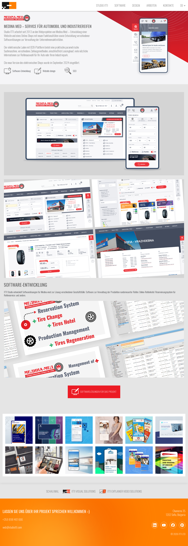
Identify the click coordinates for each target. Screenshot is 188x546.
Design (136, 5)
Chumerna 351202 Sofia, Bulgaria (175, 513)
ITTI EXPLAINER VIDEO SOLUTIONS (120, 491)
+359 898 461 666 (13, 519)
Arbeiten (151, 5)
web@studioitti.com (12, 527)
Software (120, 5)
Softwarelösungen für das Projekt (94, 391)
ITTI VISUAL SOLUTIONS (79, 491)
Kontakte (168, 5)
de (181, 5)
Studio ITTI (102, 5)
